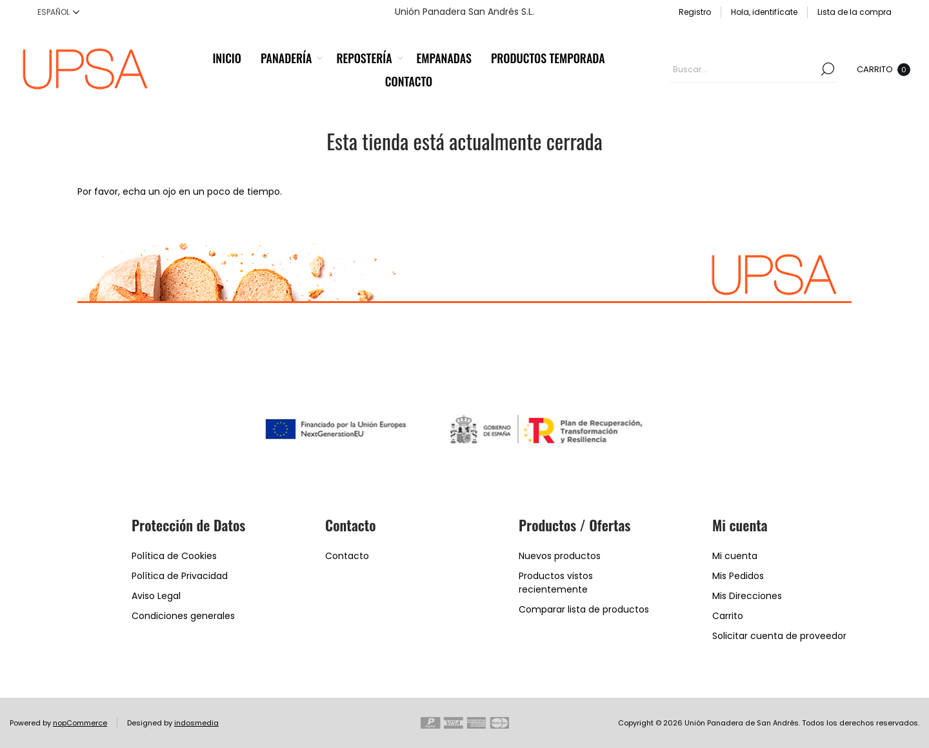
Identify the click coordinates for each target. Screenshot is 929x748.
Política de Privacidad (180, 575)
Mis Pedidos (738, 575)
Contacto (347, 555)
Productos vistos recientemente (556, 582)
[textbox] (744, 69)
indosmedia (196, 723)
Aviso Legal (156, 595)
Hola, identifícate (764, 11)
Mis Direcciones (747, 595)
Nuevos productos (560, 555)
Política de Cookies (174, 555)
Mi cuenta (734, 555)
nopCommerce (80, 723)
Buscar (827, 69)
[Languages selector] (58, 12)
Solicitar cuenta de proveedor (779, 635)
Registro (695, 11)
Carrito (727, 615)
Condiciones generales (183, 615)
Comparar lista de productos (584, 609)
